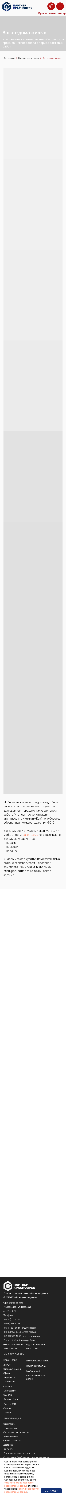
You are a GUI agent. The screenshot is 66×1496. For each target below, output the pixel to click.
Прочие (7, 1412)
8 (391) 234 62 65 (11, 1323)
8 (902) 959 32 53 (12, 1331)
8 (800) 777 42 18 (11, 1319)
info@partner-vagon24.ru (23, 1340)
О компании (9, 1423)
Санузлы (8, 1386)
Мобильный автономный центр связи (37, 1375)
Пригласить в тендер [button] (52, 13)
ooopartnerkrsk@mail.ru (15, 1344)
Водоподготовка (36, 1365)
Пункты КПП (9, 1404)
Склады (7, 1408)
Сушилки (7, 1394)
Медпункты (9, 1377)
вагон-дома (30, 835)
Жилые (6, 1364)
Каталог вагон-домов (28, 58)
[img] (17, 7)
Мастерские (9, 1390)
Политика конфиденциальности (19, 1453)
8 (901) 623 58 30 (12, 1327)
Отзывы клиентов (12, 1440)
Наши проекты (10, 1428)
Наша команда (10, 1436)
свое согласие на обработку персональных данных (18, 1484)
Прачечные (8, 1381)
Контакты (8, 1448)
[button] (51, 6)
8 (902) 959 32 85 (12, 1336)
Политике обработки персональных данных (21, 1490)
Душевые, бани (10, 1399)
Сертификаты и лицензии (16, 1432)
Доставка (8, 1444)
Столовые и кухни (12, 1368)
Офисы (6, 1373)
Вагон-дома (9, 58)
